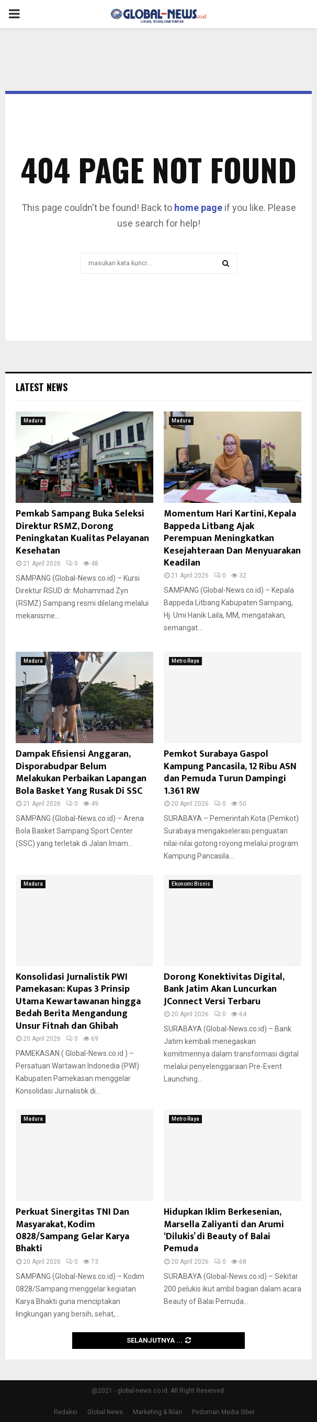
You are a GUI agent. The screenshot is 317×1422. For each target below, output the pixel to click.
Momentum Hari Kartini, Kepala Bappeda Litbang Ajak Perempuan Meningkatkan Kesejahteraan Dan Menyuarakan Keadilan (232, 538)
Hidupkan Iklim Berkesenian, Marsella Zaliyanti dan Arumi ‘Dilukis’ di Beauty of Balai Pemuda (224, 1230)
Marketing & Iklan (157, 1412)
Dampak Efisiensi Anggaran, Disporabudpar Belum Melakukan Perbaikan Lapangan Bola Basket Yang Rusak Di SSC (81, 772)
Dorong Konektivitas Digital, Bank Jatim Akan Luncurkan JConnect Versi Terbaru (224, 989)
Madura (33, 421)
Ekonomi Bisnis (191, 884)
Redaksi (65, 1412)
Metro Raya (185, 661)
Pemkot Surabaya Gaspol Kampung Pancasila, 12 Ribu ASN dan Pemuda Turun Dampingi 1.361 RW (230, 772)
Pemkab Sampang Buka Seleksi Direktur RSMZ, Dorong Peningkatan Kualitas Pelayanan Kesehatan (82, 532)
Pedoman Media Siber (223, 1412)
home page (198, 207)
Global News (105, 1412)
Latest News (41, 387)
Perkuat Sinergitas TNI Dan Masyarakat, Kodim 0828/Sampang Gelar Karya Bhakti (72, 1230)
